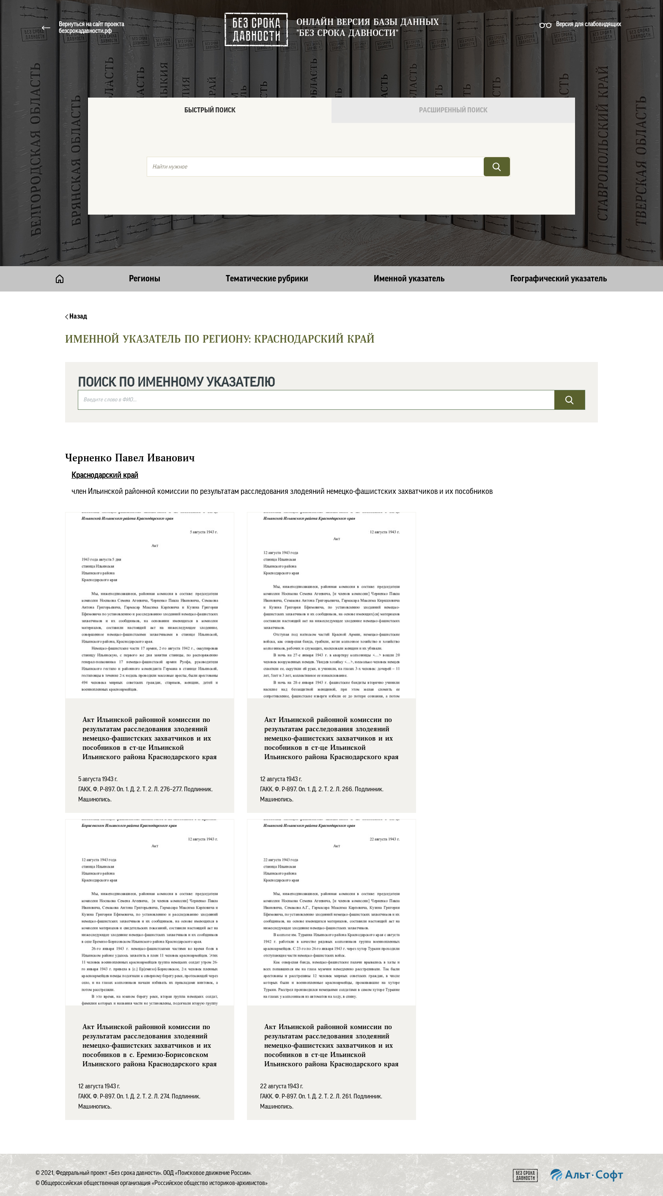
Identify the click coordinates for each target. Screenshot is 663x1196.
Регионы (144, 279)
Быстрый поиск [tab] (210, 110)
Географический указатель (558, 279)
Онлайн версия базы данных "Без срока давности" (367, 28)
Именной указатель (409, 279)
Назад (76, 316)
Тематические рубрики (267, 279)
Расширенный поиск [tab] (453, 110)
